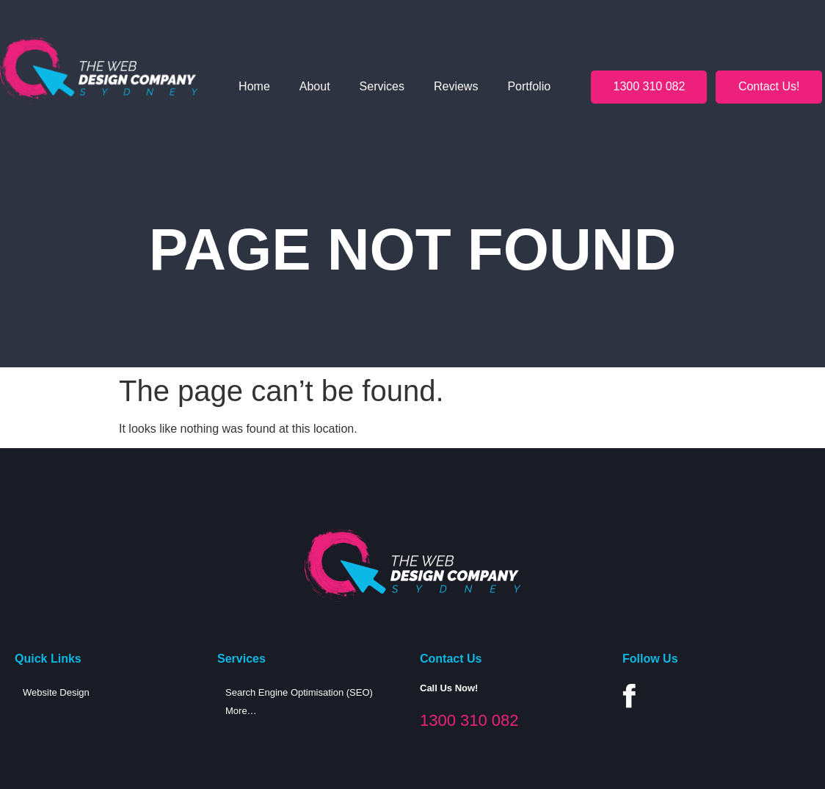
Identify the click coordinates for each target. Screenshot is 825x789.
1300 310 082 (469, 720)
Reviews (456, 86)
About (314, 86)
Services (382, 86)
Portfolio (528, 86)
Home (254, 86)
